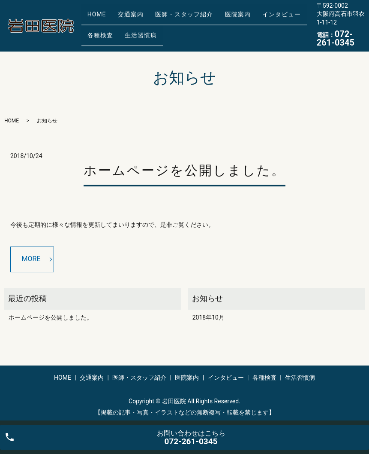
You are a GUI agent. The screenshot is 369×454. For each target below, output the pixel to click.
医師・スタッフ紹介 (169, 18)
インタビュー (255, 18)
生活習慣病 (132, 31)
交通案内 (122, 18)
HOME (93, 18)
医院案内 (217, 18)
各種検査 (97, 31)
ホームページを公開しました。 (184, 170)
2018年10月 (208, 317)
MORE (31, 259)
